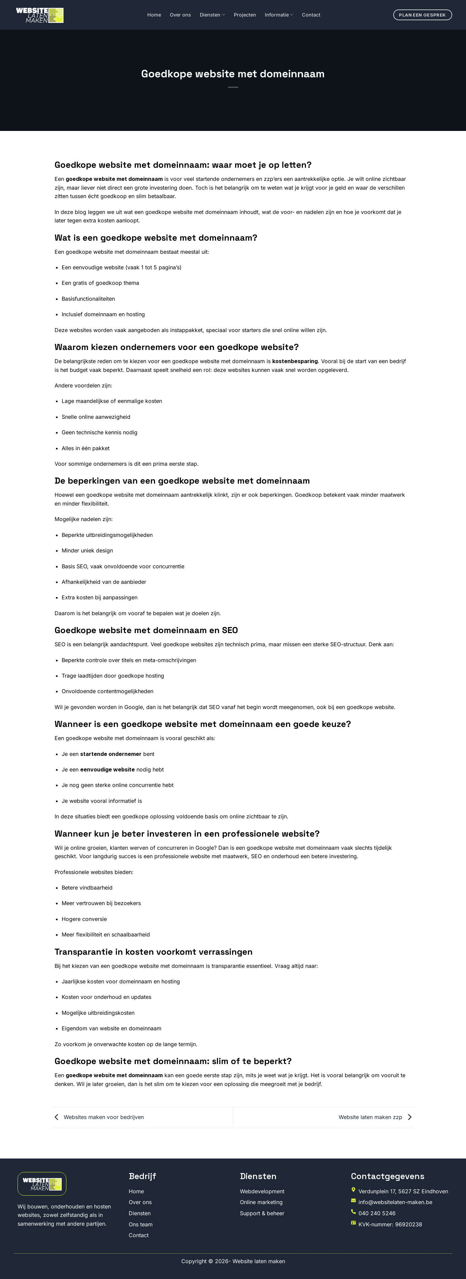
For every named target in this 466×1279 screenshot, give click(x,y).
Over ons (180, 15)
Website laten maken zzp (377, 1117)
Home (154, 15)
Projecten (245, 15)
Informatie (279, 14)
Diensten (212, 14)
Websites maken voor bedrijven (97, 1117)
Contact (311, 15)
